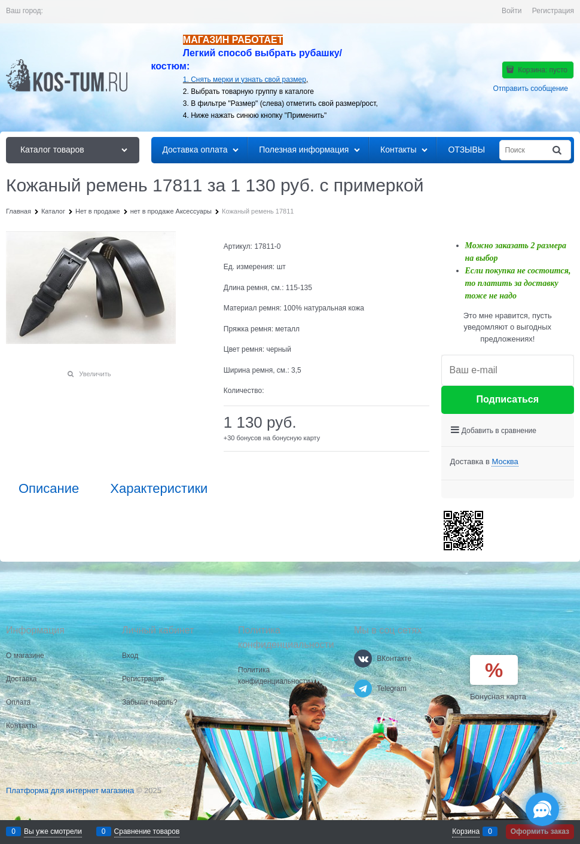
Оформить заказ (540, 831)
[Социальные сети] (542, 809)
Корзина (466, 831)
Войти (512, 11)
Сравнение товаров (147, 831)
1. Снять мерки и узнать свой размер (244, 79)
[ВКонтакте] (363, 659)
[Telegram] (363, 688)
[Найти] (558, 150)
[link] (505, 462)
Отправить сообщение (530, 88)
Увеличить (95, 373)
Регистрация (553, 11)
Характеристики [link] (158, 488)
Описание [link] (49, 488)
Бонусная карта (498, 696)
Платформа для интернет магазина (70, 790)
